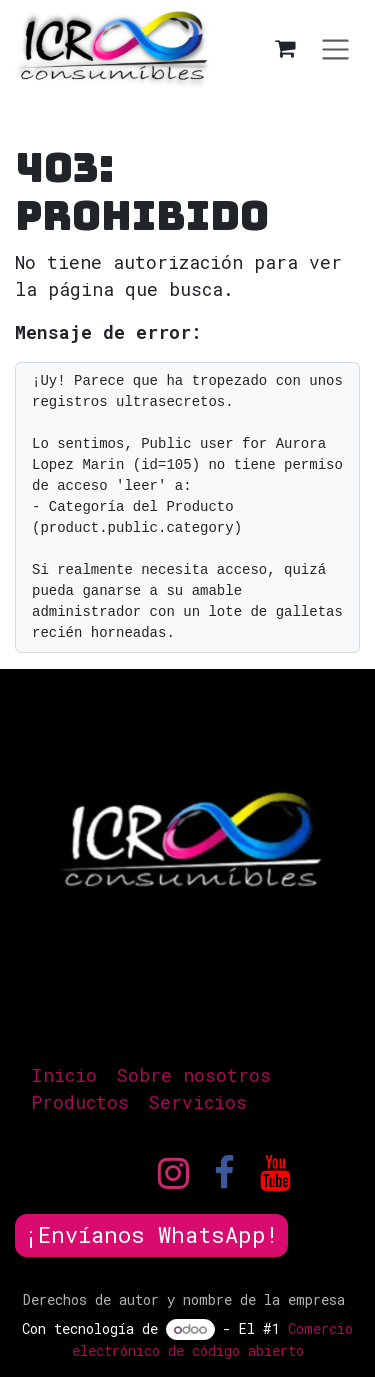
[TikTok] (335, 1173)
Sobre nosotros (193, 1075)
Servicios (197, 1102)
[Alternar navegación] (335, 48)
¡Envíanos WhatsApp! (151, 1234)
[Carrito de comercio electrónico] (285, 48)
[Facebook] (224, 1173)
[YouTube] (275, 1173)
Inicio (64, 1075)
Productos (80, 1102)
